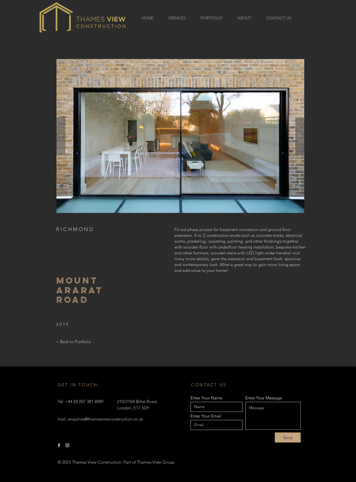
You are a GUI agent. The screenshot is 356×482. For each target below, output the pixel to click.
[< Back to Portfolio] (73, 341)
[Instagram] (67, 445)
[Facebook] (58, 445)
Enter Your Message (263, 398)
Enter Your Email (206, 416)
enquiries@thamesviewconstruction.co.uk (105, 419)
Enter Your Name (206, 398)
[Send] (288, 437)
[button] (180, 136)
